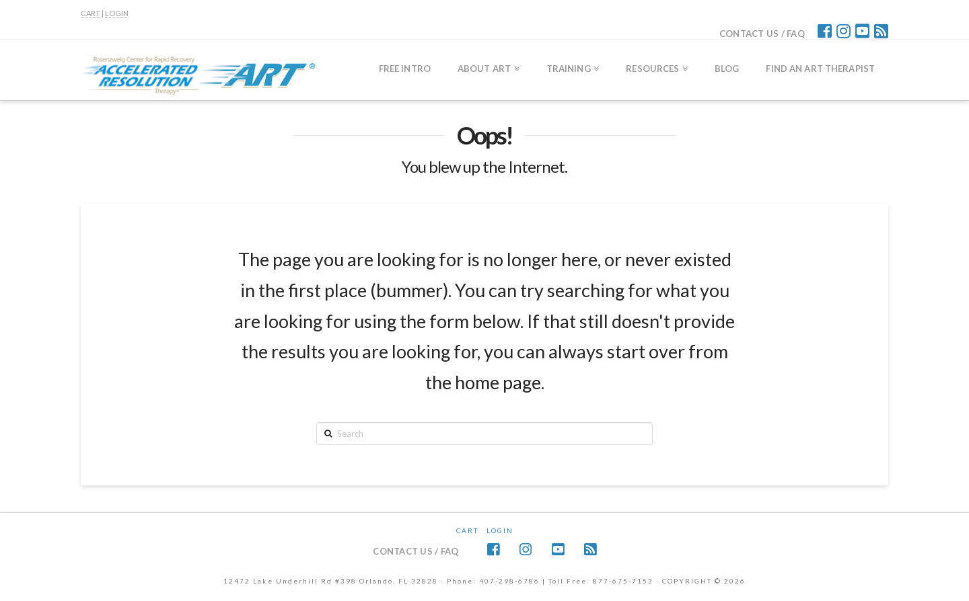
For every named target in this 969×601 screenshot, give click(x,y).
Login (500, 530)
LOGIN (117, 13)
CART (90, 13)
